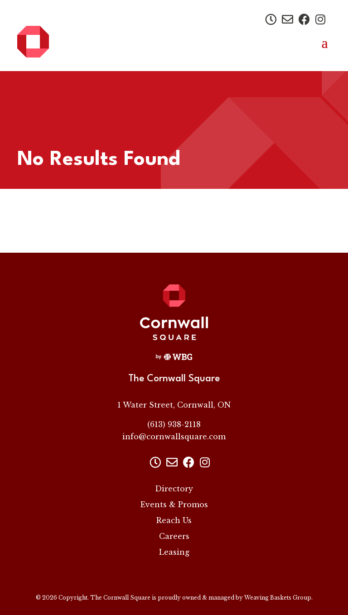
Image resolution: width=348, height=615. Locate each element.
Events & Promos (174, 504)
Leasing (174, 552)
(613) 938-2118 (174, 424)
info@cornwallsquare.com (174, 436)
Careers (174, 536)
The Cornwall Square (120, 597)
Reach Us (174, 520)
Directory (174, 488)
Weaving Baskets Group (277, 597)
